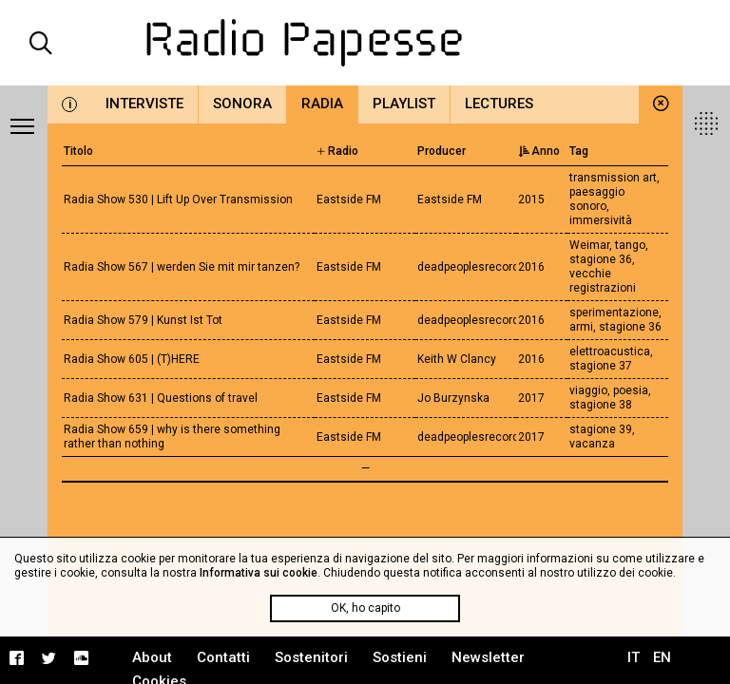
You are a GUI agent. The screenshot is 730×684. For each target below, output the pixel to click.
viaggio (588, 390)
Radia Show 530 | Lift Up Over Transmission (178, 199)
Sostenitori (311, 657)
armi (581, 326)
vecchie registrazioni (602, 280)
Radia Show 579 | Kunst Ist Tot (143, 320)
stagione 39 (600, 429)
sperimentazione (614, 312)
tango (630, 245)
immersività (600, 220)
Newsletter (488, 657)
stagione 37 (600, 365)
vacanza (592, 443)
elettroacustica (609, 351)
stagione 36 (600, 259)
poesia (630, 390)
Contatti (223, 657)
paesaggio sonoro (596, 199)
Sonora (242, 103)
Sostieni (400, 657)
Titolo (78, 151)
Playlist (404, 103)
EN (662, 657)
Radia (322, 103)
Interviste (144, 103)
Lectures (499, 103)
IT (633, 657)
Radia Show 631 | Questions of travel (161, 398)
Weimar (589, 245)
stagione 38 (600, 404)
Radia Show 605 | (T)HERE (132, 359)
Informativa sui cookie (258, 573)
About (152, 657)
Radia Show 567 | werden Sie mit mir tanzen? (181, 267)
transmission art (613, 177)
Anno (539, 151)
